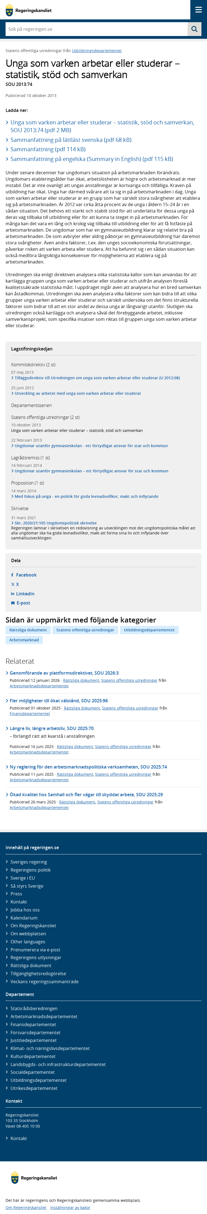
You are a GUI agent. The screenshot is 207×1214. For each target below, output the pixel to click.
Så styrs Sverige (27, 886)
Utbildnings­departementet (39, 1080)
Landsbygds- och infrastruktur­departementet (58, 1064)
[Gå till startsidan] (28, 9)
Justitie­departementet (34, 1040)
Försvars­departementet (36, 1032)
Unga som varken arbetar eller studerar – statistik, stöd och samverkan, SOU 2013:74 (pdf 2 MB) (102, 126)
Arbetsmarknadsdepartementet (39, 685)
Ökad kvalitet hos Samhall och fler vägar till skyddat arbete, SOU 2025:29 (86, 795)
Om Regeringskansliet (33, 926)
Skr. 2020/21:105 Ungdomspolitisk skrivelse (56, 523)
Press (16, 894)
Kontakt (19, 902)
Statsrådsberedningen (34, 1008)
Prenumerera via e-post (35, 950)
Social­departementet (33, 1072)
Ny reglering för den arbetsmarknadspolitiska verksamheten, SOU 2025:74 (88, 767)
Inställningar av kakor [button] (70, 1207)
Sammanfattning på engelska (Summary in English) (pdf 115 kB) (92, 159)
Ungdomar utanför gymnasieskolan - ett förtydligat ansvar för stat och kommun (91, 445)
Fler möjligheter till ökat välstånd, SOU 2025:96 (59, 701)
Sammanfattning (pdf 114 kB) (48, 149)
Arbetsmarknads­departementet (44, 1016)
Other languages (28, 942)
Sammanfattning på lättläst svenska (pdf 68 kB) (71, 140)
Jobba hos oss (25, 910)
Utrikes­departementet (34, 1088)
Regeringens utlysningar (36, 957)
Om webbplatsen (28, 934)
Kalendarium (24, 918)
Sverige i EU (23, 878)
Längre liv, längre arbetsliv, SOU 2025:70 (52, 728)
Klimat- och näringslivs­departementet (50, 1048)
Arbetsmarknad (24, 639)
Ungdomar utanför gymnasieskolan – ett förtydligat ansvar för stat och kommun (91, 470)
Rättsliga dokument (28, 629)
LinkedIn (25, 594)
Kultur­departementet (33, 1056)
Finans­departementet (33, 1024)
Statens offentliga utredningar (85, 629)
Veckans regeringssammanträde (45, 982)
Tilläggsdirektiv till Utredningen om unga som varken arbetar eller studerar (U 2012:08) (97, 377)
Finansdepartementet (30, 713)
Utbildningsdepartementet (97, 50)
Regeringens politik (31, 870)
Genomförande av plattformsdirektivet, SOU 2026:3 (64, 673)
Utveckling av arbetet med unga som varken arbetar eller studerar (78, 393)
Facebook (26, 575)
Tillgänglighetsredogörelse (38, 973)
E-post (23, 603)
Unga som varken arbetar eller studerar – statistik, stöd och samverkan (77, 430)
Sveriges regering (29, 862)
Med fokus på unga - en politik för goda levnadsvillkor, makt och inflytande (86, 496)
